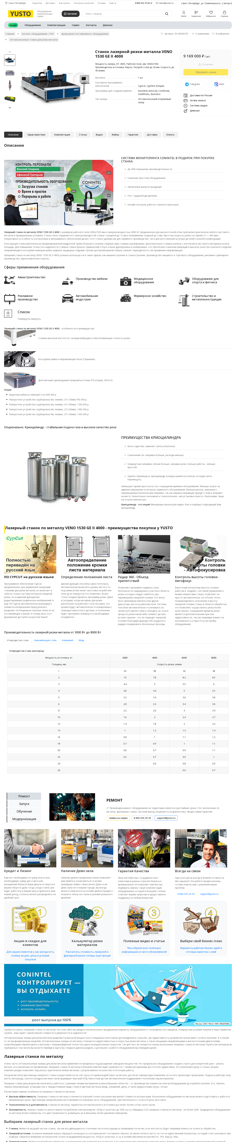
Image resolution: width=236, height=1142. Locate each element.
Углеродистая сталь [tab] (18, 640)
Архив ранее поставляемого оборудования (84, 33)
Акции (12, 25)
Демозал (107, 25)
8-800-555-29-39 (186, 893)
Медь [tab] (81, 640)
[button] (10, 107)
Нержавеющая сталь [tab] (45, 640)
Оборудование (33, 25)
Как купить (64, 3)
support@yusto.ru (209, 893)
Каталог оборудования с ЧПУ (38, 33)
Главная (9, 33)
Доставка (50, 3)
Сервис (76, 25)
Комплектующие (56, 25)
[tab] (118, 713)
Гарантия (37, 3)
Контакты (91, 25)
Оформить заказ (206, 72)
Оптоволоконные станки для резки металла (34, 39)
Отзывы (102, 3)
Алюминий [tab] (67, 640)
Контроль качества (84, 3)
